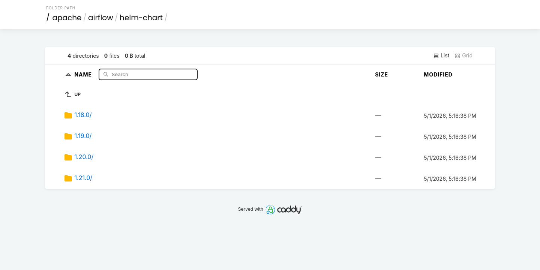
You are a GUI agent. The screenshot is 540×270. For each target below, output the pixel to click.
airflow (100, 17)
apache (67, 17)
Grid (463, 55)
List (441, 55)
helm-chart (141, 17)
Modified (438, 74)
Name (83, 74)
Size (381, 74)
